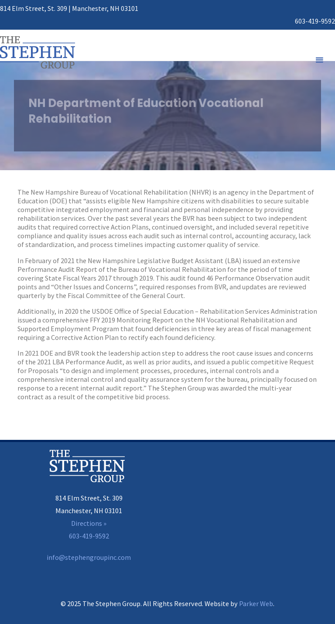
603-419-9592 (315, 21)
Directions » (88, 523)
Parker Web (256, 603)
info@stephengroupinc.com (89, 557)
